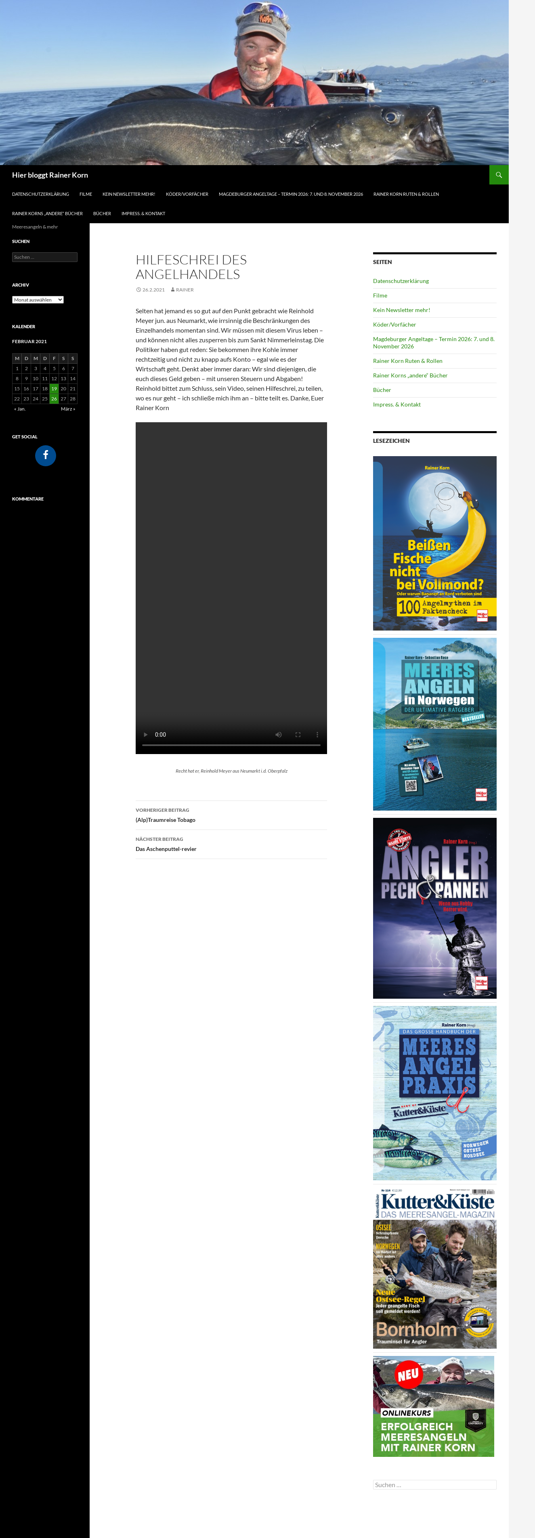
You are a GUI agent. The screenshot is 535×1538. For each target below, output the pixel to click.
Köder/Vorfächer (187, 194)
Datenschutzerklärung (40, 194)
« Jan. (20, 409)
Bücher (102, 213)
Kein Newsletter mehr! (129, 194)
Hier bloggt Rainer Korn (50, 174)
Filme (86, 194)
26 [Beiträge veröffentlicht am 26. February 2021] (54, 399)
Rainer (185, 290)
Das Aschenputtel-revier (231, 843)
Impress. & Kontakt (143, 213)
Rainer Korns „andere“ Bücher (47, 213)
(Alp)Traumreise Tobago (231, 814)
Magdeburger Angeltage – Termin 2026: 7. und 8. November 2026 (291, 194)
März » (68, 409)
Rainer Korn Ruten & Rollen (406, 194)
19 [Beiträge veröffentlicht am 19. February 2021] (54, 389)
